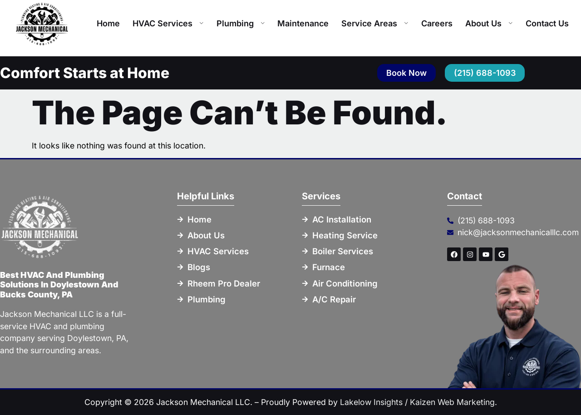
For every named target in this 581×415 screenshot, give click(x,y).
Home (108, 23)
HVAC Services (168, 23)
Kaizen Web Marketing (452, 402)
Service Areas (375, 23)
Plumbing (241, 23)
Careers (437, 23)
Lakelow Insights (371, 402)
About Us (489, 23)
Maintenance (303, 23)
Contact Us (547, 23)
